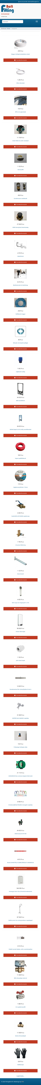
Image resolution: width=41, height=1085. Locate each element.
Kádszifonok (20, 256)
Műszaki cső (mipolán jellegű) (20, 343)
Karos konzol (20, 574)
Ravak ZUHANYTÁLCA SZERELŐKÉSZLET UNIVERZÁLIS (20, 862)
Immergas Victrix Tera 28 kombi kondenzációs (20, 891)
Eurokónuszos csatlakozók (20, 198)
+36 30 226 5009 (24, 1)
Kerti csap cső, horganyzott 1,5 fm (20, 602)
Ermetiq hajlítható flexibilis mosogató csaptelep (20, 805)
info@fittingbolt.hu (34, 1)
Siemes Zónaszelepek (20, 1036)
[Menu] (37, 21)
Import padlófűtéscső (20, 458)
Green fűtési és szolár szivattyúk (20, 140)
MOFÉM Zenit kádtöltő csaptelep (20, 718)
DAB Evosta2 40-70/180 (20, 833)
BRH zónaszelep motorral (20, 978)
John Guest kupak (20, 660)
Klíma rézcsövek (21, 83)
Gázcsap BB (20, 169)
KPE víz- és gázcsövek (20, 112)
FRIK (22, 1081)
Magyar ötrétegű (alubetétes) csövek (20, 54)
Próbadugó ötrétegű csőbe (20, 747)
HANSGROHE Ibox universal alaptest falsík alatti (20, 776)
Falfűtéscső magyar (20, 314)
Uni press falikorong (20, 545)
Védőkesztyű (20, 1064)
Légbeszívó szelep (20, 371)
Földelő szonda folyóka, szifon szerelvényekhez (20, 949)
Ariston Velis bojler (20, 631)
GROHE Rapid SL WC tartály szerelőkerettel (20, 429)
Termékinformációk (21, 60)
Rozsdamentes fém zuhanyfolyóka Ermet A (20, 689)
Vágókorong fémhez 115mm (20, 487)
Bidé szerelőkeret (20, 400)
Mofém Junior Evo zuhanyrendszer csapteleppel (20, 920)
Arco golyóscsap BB (20, 1007)
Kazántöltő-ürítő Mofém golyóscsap (21, 516)
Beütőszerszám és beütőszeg (20, 285)
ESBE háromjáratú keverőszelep (20, 227)
